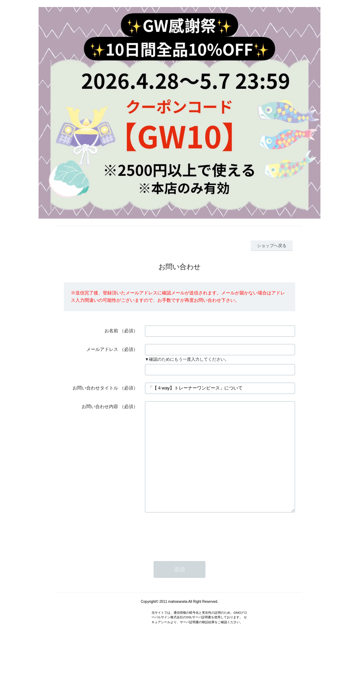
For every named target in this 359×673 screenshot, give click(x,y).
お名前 (111, 330)
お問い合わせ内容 (100, 406)
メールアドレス (102, 349)
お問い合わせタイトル (95, 388)
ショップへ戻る (271, 245)
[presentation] (198, 554)
